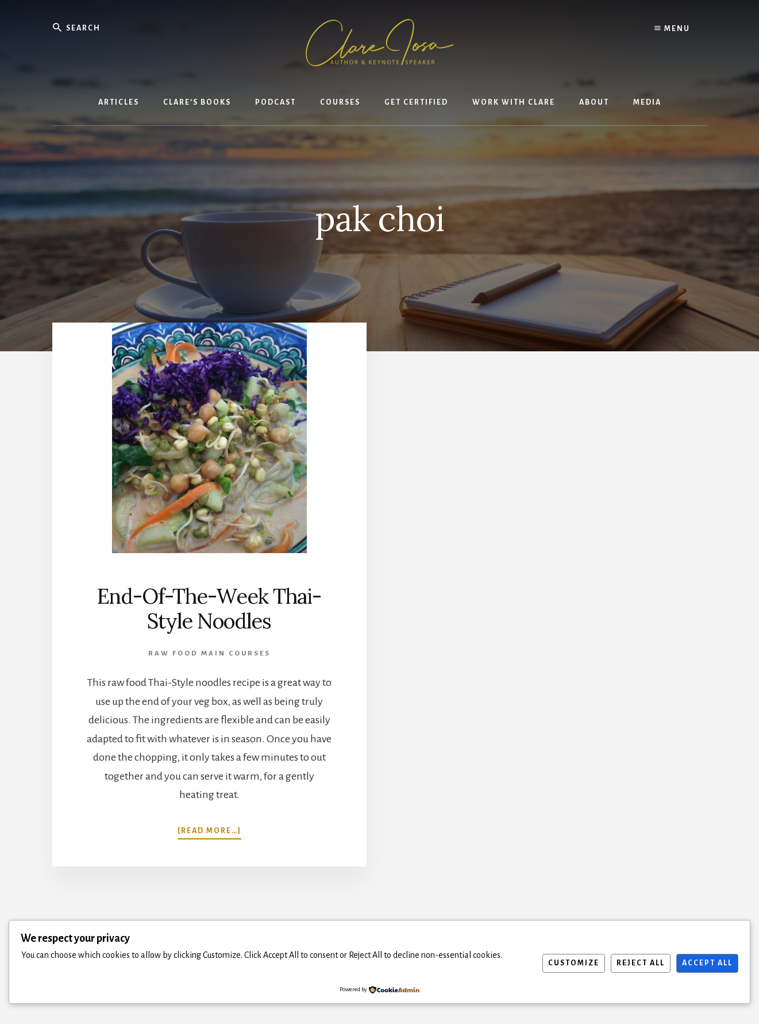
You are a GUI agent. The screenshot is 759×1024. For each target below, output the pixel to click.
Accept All (707, 963)
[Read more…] (209, 829)
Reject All (641, 963)
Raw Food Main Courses (209, 653)
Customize (573, 963)
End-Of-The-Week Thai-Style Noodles (209, 608)
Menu (672, 29)
